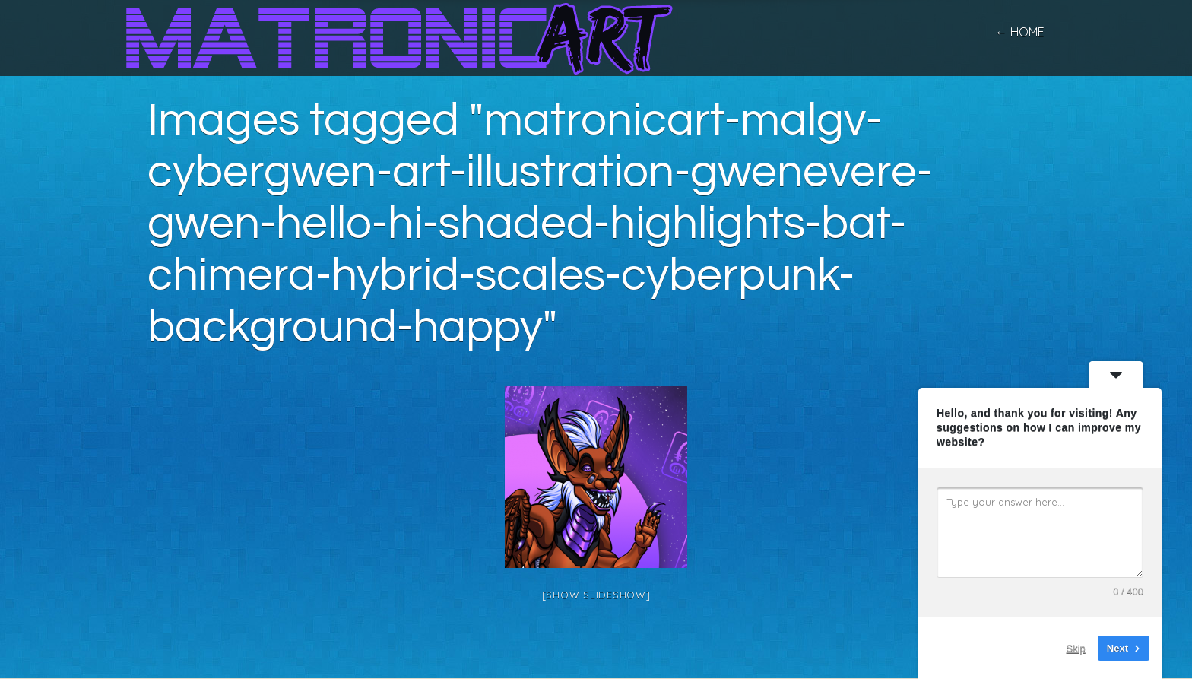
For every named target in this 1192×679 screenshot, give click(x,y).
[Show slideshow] (596, 595)
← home (1020, 32)
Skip (1076, 648)
